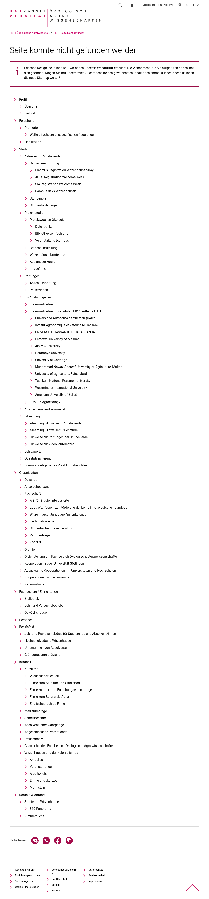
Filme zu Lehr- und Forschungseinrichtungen (62, 690)
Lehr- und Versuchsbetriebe (43, 606)
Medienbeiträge (35, 711)
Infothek (25, 662)
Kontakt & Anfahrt (32, 795)
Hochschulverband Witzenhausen (48, 641)
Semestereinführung (44, 163)
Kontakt (35, 542)
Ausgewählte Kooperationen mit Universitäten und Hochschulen (70, 570)
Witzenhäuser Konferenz (47, 255)
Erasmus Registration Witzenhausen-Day (64, 170)
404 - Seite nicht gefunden (86, 32)
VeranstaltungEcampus (52, 240)
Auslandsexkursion (43, 262)
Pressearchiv (33, 739)
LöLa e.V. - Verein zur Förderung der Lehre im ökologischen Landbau (78, 507)
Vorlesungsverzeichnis (64, 871)
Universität (16, 32)
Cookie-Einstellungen (27, 886)
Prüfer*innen (39, 290)
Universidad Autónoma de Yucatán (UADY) (66, 318)
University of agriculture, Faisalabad (61, 374)
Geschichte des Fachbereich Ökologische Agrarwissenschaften (69, 746)
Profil (23, 99)
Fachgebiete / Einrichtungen (39, 592)
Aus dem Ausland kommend (44, 409)
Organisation (28, 473)
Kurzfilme (31, 669)
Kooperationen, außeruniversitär (47, 577)
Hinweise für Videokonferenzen (52, 444)
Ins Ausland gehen (37, 297)
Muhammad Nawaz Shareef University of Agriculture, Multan (78, 367)
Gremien (30, 550)
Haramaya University (50, 353)
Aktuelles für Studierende (42, 156)
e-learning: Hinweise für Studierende (55, 423)
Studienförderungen (44, 205)
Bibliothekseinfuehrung (51, 233)
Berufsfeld (26, 627)
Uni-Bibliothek (60, 879)
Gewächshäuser (36, 612)
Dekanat (30, 480)
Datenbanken (44, 227)
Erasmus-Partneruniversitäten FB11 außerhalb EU (65, 311)
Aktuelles (36, 760)
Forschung (26, 121)
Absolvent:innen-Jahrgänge (44, 725)
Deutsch (188, 5)
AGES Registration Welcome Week (59, 177)
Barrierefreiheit (97, 875)
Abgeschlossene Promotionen (45, 732)
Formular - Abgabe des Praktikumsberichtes (55, 465)
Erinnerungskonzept (44, 780)
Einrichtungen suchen (27, 875)
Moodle (56, 884)
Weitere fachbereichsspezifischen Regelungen (63, 135)
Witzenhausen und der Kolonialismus (51, 753)
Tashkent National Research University (62, 381)
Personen (26, 620)
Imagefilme (38, 269)
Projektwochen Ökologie (47, 220)
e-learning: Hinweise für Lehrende (54, 430)
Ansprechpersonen (37, 487)
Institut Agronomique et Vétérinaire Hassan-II (67, 325)
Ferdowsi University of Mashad (57, 339)
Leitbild (29, 113)
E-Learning (32, 416)
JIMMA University (47, 346)
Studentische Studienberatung (51, 528)
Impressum (95, 881)
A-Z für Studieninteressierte (49, 500)
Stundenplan (39, 198)
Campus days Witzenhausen (55, 191)
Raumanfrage (34, 584)
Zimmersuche (34, 816)
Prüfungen (32, 276)
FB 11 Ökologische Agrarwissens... (47, 32)
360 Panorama (40, 809)
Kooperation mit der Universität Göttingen (54, 563)
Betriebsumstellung (44, 248)
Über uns (30, 106)
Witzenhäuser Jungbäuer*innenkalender (58, 514)
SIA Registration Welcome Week (58, 184)
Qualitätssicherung (38, 458)
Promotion (32, 128)
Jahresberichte (35, 718)
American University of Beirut (56, 395)
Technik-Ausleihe (42, 521)
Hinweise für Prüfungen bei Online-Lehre (59, 437)
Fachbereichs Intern (157, 5)
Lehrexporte (32, 451)
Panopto (56, 890)
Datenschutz (95, 869)
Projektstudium (35, 213)
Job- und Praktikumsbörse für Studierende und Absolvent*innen (70, 634)
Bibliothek (31, 599)
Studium (25, 149)
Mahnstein (37, 787)
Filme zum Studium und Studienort (55, 683)
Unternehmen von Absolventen (46, 648)
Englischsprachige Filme (47, 704)
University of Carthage (51, 360)
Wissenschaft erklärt (44, 676)
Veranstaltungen (41, 767)
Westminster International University (61, 388)
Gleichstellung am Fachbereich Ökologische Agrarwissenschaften (71, 556)
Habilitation (32, 142)
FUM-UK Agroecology (45, 402)
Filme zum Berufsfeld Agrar (49, 697)
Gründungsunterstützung (42, 655)
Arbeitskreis (38, 774)
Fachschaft (32, 493)
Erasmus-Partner (42, 304)
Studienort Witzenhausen (42, 802)
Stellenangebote (24, 881)
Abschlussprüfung (43, 283)
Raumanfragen (40, 535)
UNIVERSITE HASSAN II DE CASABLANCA (65, 332)
